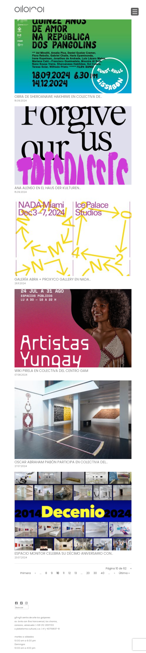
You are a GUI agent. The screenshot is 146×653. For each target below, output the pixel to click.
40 (102, 573)
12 (69, 573)
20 (88, 573)
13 (76, 573)
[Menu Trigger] (135, 12)
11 (63, 573)
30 (95, 573)
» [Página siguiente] (114, 573)
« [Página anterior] (35, 573)
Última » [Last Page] (124, 573)
